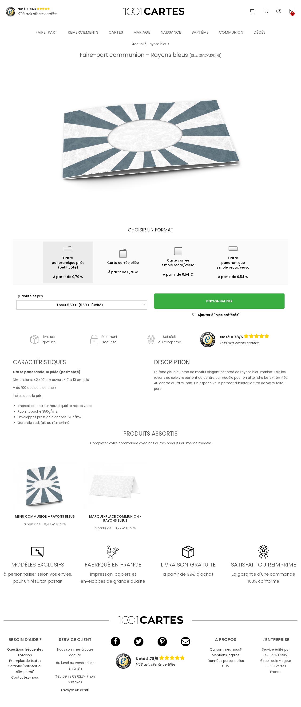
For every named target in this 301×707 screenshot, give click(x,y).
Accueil (138, 44)
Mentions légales (225, 655)
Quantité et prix (29, 296)
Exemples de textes (25, 660)
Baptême (200, 27)
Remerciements (83, 27)
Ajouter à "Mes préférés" (216, 314)
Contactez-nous (25, 677)
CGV (225, 666)
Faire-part (46, 27)
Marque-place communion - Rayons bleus (115, 518)
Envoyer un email (75, 689)
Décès (259, 27)
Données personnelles (226, 660)
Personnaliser (219, 301)
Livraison (25, 655)
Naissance (171, 27)
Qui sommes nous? (226, 649)
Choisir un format (150, 230)
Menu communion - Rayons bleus (45, 516)
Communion (231, 27)
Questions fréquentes (25, 649)
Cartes (116, 27)
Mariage (141, 27)
